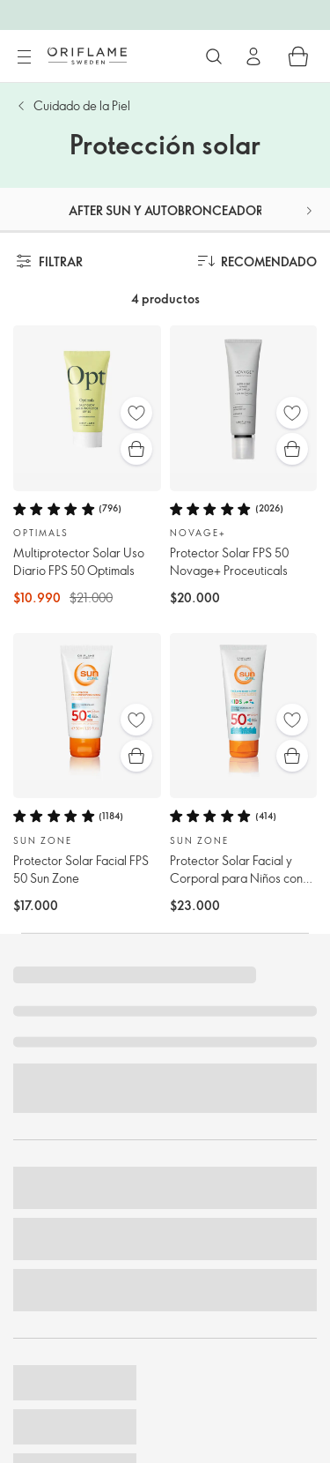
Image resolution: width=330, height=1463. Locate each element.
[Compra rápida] (136, 449)
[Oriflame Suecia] (87, 55)
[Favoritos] (136, 413)
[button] (309, 210)
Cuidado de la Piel (81, 105)
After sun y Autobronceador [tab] (166, 210)
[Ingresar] (253, 56)
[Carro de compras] (298, 56)
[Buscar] (214, 56)
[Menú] (23, 57)
